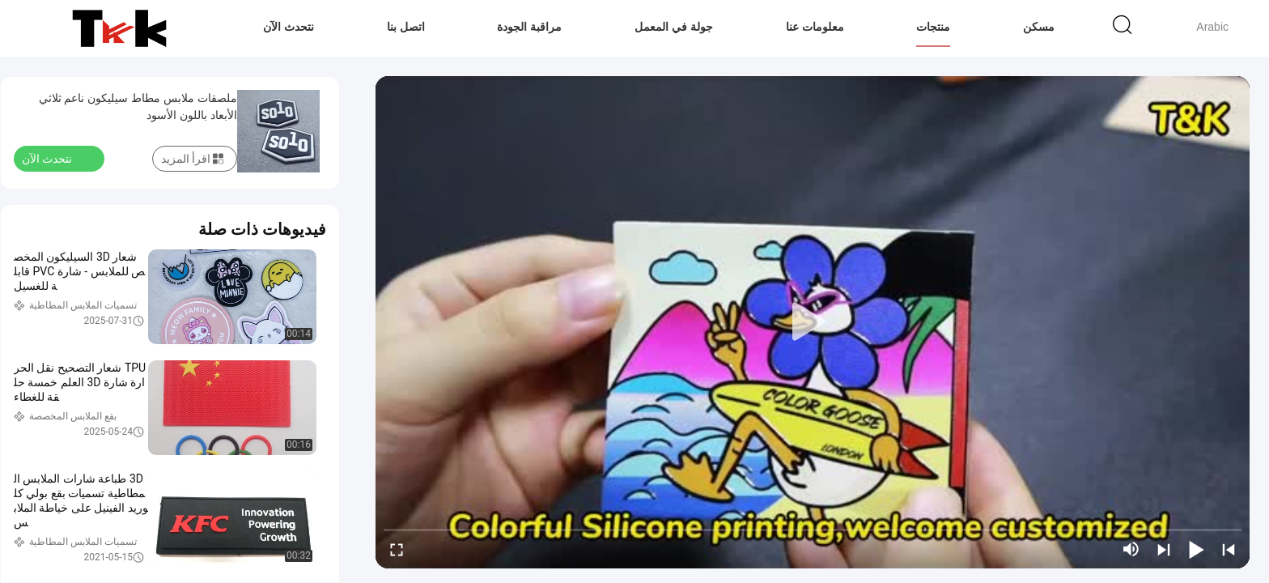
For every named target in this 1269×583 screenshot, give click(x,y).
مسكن (1039, 26)
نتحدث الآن (288, 26)
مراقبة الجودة (529, 26)
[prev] (1228, 549)
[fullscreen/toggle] (396, 549)
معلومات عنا (815, 26)
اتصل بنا (406, 26)
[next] (1164, 549)
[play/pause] (1196, 549)
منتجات (933, 26)
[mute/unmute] (1131, 549)
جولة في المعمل (673, 26)
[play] (812, 322)
